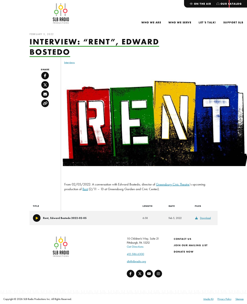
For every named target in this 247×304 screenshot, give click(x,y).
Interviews (69, 62)
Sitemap (239, 299)
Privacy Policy (224, 299)
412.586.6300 (135, 254)
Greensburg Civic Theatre (173, 184)
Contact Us (182, 239)
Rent (85, 189)
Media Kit (208, 299)
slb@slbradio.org (136, 261)
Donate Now (183, 251)
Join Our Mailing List (191, 245)
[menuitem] (151, 22)
